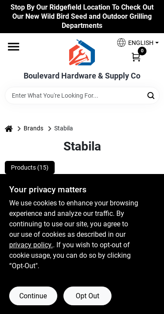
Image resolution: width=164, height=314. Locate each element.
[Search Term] (82, 95)
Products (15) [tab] (30, 167)
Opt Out (87, 296)
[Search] (151, 95)
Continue (33, 296)
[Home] (9, 128)
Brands (33, 128)
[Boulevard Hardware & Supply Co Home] (82, 52)
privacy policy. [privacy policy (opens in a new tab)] (31, 245)
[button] (134, 42)
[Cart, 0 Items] (136, 56)
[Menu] (13, 47)
